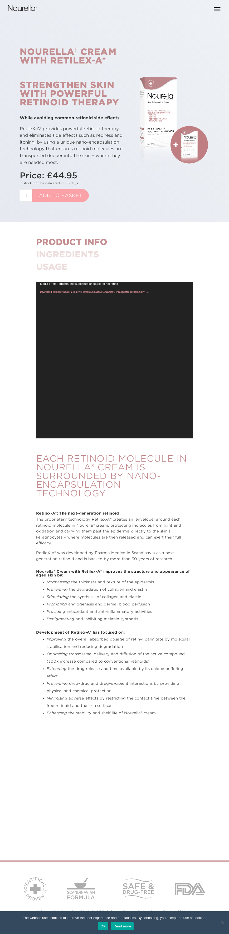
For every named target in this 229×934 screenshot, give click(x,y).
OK (103, 926)
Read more (122, 926)
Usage (52, 267)
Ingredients (67, 254)
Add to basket (60, 195)
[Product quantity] (26, 195)
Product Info (71, 242)
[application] (114, 360)
